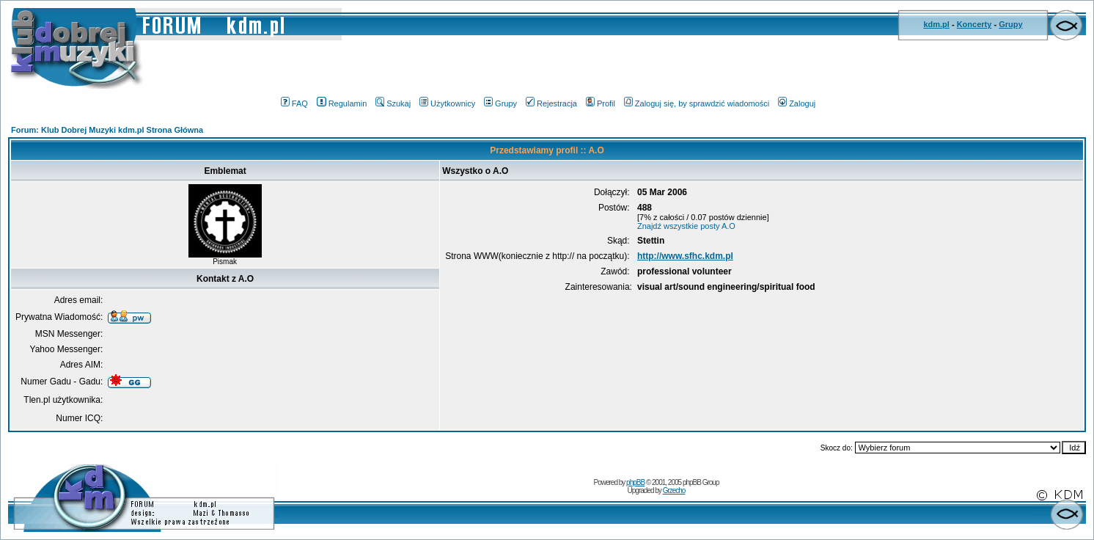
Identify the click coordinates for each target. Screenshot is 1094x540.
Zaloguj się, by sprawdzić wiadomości (696, 103)
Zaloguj (796, 103)
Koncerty (974, 24)
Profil (600, 103)
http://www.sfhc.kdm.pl (685, 256)
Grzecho (674, 490)
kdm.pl (936, 24)
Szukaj (393, 103)
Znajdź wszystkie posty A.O (686, 226)
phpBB (635, 482)
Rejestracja (551, 103)
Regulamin (342, 103)
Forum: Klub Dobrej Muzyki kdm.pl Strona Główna (107, 129)
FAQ (294, 103)
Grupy (1010, 24)
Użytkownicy (447, 103)
